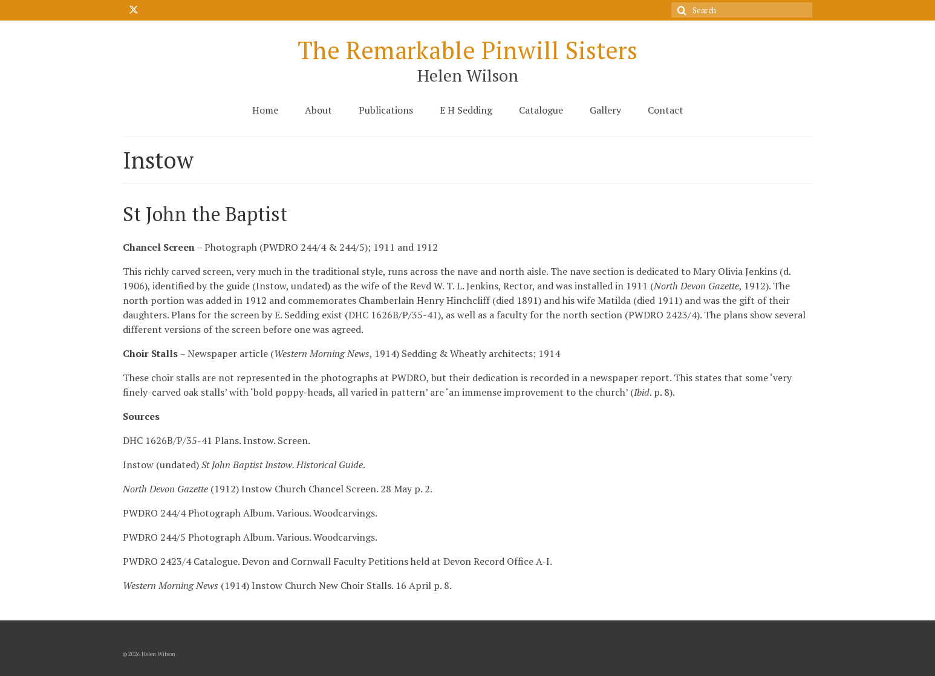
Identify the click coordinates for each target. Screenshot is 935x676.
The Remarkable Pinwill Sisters (467, 50)
